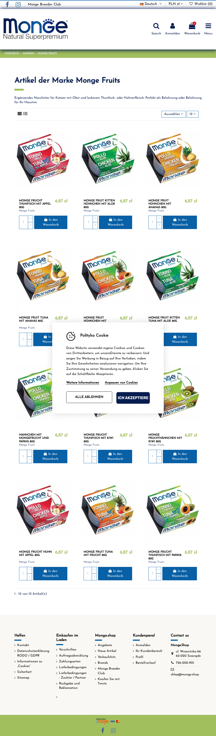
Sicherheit (24, 672)
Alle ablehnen (89, 397)
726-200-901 (185, 663)
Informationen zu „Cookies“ (29, 664)
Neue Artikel (107, 651)
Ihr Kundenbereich (149, 651)
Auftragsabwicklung (73, 655)
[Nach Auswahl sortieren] (173, 114)
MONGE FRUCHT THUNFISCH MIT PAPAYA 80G (164, 555)
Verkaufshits (107, 657)
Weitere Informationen (82, 382)
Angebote (105, 645)
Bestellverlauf (146, 663)
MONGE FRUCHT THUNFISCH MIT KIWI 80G (98, 438)
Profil (139, 657)
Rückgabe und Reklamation (69, 686)
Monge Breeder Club (44, 4)
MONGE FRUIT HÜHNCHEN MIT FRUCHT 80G (95, 321)
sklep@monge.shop (185, 674)
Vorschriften (67, 649)
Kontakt (23, 645)
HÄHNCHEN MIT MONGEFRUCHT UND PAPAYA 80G (34, 438)
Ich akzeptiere (133, 398)
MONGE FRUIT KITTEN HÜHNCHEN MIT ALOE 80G (99, 204)
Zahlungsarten (70, 661)
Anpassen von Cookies (121, 382)
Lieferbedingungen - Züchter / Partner (73, 675)
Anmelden (143, 645)
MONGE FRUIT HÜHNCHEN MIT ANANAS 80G (159, 204)
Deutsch (151, 4)
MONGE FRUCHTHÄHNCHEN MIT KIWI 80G (165, 438)
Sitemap (23, 678)
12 (193, 114)
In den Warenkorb (51, 222)
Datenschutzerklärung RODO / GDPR (33, 653)
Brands (103, 663)
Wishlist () (201, 4)
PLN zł (176, 4)
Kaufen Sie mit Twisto (109, 681)
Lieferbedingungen (73, 667)
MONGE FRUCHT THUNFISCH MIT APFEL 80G (35, 204)
